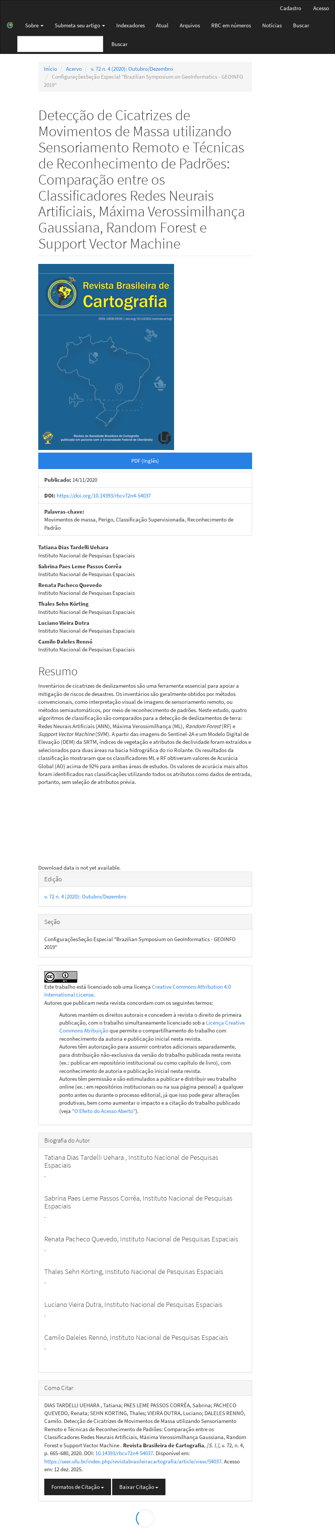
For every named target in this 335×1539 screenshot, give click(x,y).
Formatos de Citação (77, 1486)
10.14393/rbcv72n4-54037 (124, 1453)
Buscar (301, 25)
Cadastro (290, 8)
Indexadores (130, 25)
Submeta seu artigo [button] (80, 25)
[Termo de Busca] (60, 44)
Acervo (74, 68)
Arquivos (190, 25)
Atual (162, 25)
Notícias (272, 25)
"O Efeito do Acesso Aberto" (103, 1110)
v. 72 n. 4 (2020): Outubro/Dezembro (132, 68)
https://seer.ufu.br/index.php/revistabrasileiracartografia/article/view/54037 (132, 1461)
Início (50, 68)
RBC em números (231, 25)
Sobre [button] (34, 25)
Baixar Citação (138, 1486)
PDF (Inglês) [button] (145, 460)
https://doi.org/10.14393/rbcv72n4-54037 (104, 495)
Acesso (321, 8)
